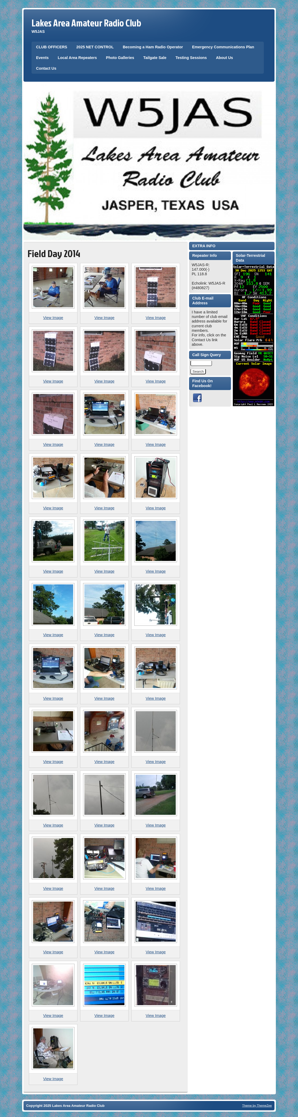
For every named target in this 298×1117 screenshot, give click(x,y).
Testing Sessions (191, 58)
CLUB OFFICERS (51, 47)
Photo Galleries (120, 58)
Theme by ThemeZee (257, 1105)
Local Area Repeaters (77, 58)
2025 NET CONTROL (95, 47)
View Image (53, 318)
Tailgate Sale (154, 58)
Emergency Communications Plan (223, 47)
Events (42, 58)
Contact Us (46, 68)
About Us (224, 58)
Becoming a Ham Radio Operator (153, 47)
